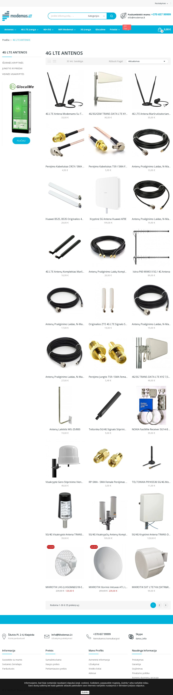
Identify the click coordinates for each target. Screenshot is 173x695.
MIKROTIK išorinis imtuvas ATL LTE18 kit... (108, 587)
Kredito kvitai (95, 668)
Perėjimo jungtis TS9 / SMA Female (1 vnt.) (108, 376)
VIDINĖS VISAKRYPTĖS (13, 74)
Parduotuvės (8, 668)
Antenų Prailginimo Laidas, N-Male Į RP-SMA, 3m (65, 324)
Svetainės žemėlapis (12, 664)
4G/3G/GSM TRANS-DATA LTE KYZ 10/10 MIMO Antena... (108, 113)
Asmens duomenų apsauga (145, 677)
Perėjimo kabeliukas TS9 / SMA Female (108, 166)
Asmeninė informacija (99, 659)
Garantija (136, 664)
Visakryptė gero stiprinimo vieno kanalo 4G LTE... (65, 481)
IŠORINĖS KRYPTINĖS (12, 62)
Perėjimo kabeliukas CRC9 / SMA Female (65, 166)
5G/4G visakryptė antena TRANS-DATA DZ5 (65, 534)
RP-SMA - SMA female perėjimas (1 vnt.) (108, 481)
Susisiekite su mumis (12, 659)
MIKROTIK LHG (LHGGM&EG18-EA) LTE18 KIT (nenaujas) (65, 587)
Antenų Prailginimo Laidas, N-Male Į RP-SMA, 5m (151, 324)
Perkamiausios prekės (56, 668)
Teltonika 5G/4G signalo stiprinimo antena (108, 429)
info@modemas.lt (136, 17)
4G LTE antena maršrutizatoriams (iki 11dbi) (151, 113)
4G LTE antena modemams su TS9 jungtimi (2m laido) (65, 113)
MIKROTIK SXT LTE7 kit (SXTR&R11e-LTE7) (151, 587)
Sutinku (85, 692)
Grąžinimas (137, 668)
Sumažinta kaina (53, 659)
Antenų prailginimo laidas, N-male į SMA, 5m (151, 166)
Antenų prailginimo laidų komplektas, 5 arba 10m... (108, 271)
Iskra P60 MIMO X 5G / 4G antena (151, 271)
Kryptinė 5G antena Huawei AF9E (108, 218)
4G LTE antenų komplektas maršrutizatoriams (65, 271)
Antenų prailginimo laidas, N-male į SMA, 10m (151, 218)
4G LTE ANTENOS (14, 52)
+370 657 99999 (161, 14)
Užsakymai (94, 664)
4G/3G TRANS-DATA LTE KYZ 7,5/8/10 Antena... (151, 376)
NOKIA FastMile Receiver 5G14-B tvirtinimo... (151, 429)
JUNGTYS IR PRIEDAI (12, 68)
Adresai (92, 673)
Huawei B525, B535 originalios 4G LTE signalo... (65, 218)
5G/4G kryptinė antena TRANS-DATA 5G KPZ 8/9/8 (151, 534)
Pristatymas (138, 659)
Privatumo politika (140, 673)
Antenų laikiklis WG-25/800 (65, 429)
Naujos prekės (53, 664)
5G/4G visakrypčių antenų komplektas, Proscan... (108, 534)
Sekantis (165, 605)
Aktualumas (147, 61)
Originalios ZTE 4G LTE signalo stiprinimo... (108, 324)
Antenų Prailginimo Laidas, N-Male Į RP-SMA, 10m (65, 376)
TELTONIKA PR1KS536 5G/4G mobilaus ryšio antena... (151, 481)
